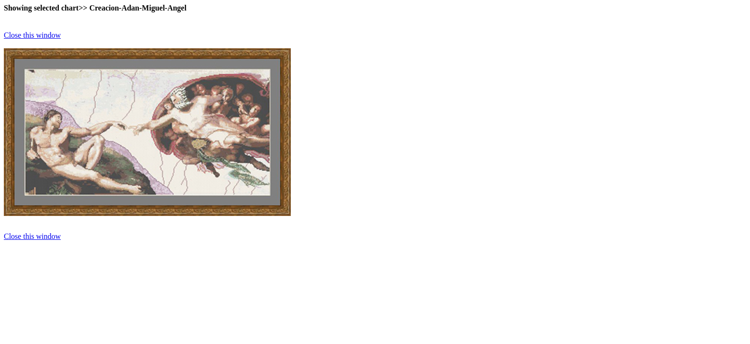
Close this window (32, 35)
